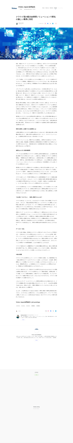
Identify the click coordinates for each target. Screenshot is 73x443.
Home (43, 7)
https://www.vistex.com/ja (28, 9)
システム (23, 305)
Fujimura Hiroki (21, 23)
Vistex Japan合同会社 (26, 7)
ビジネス (28, 305)
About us (47, 7)
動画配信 (33, 305)
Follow (21, 9)
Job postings (60, 7)
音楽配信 (38, 305)
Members (51, 7)
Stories (55, 7)
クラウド (18, 305)
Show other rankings (36, 408)
